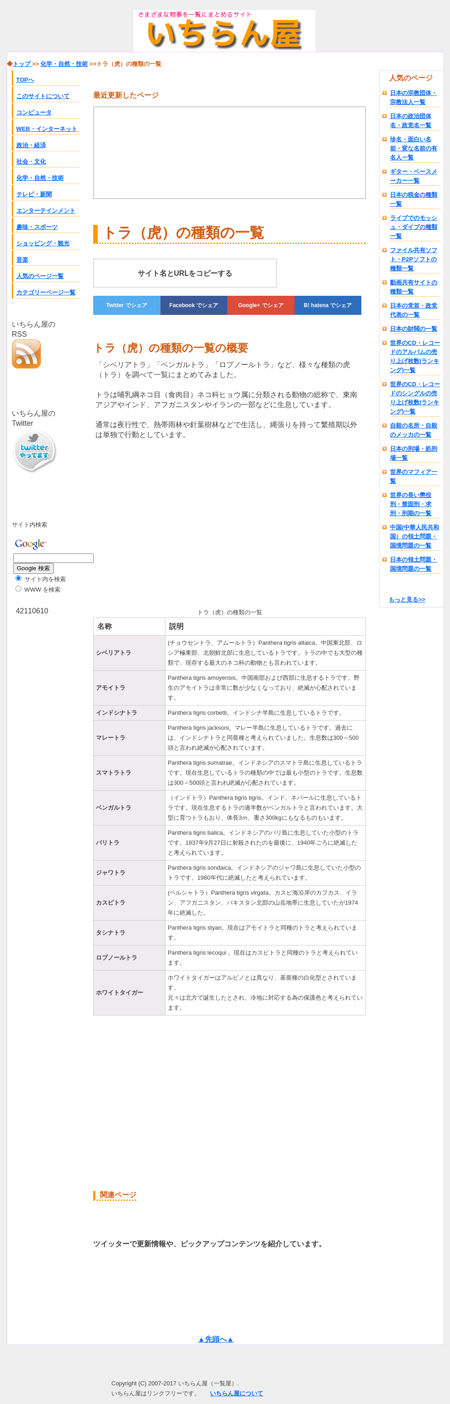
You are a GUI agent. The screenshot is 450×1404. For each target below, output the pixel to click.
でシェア (126, 305)
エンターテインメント (45, 210)
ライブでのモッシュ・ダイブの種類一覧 (413, 226)
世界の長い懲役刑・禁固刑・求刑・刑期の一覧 (410, 504)
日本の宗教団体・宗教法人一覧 (413, 97)
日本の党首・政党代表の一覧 (413, 310)
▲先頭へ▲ (216, 1339)
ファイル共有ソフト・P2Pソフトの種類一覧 (413, 259)
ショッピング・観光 (43, 243)
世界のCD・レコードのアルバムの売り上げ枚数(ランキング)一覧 (415, 356)
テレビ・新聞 (34, 194)
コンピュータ (34, 112)
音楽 (22, 259)
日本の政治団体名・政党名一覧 (410, 121)
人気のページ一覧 (40, 276)
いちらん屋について (236, 1393)
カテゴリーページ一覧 (45, 292)
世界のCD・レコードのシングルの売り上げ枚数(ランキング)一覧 (415, 398)
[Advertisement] (139, 522)
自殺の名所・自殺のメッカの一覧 (413, 430)
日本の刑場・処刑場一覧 (413, 453)
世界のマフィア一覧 (413, 476)
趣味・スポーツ (37, 227)
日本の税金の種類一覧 (413, 199)
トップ (22, 63)
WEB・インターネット (46, 128)
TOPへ (25, 79)
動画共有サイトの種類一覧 (413, 287)
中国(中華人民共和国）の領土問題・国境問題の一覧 (414, 536)
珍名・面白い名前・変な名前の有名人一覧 (413, 148)
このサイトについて (43, 96)
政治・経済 (31, 145)
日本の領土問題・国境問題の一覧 (413, 564)
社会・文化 (31, 161)
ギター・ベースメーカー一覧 (413, 176)
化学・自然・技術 (40, 177)
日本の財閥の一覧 (413, 328)
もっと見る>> (407, 599)
